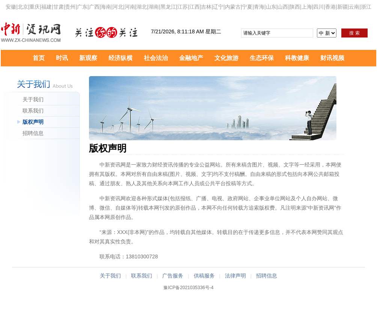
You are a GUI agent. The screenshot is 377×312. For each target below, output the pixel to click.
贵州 (70, 7)
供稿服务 (204, 276)
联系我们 (33, 111)
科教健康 (297, 58)
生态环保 (262, 58)
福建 (46, 7)
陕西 (295, 7)
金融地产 (191, 58)
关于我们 (33, 99)
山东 (271, 7)
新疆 (342, 7)
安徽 (11, 7)
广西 (94, 7)
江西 (194, 7)
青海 (259, 7)
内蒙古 (233, 7)
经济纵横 (121, 58)
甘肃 (58, 7)
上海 (307, 7)
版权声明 (33, 122)
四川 (318, 7)
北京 (23, 7)
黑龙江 (168, 7)
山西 (282, 7)
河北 (118, 7)
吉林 (206, 7)
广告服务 (172, 276)
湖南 (153, 7)
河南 (130, 7)
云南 (354, 7)
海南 (106, 7)
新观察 (88, 58)
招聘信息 (33, 133)
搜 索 (354, 33)
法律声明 (235, 276)
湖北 (141, 7)
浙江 (366, 7)
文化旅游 (226, 58)
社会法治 (156, 58)
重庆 (34, 7)
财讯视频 (332, 58)
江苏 (182, 7)
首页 (39, 58)
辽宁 (218, 7)
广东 (82, 7)
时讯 (62, 58)
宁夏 (247, 7)
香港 (330, 7)
